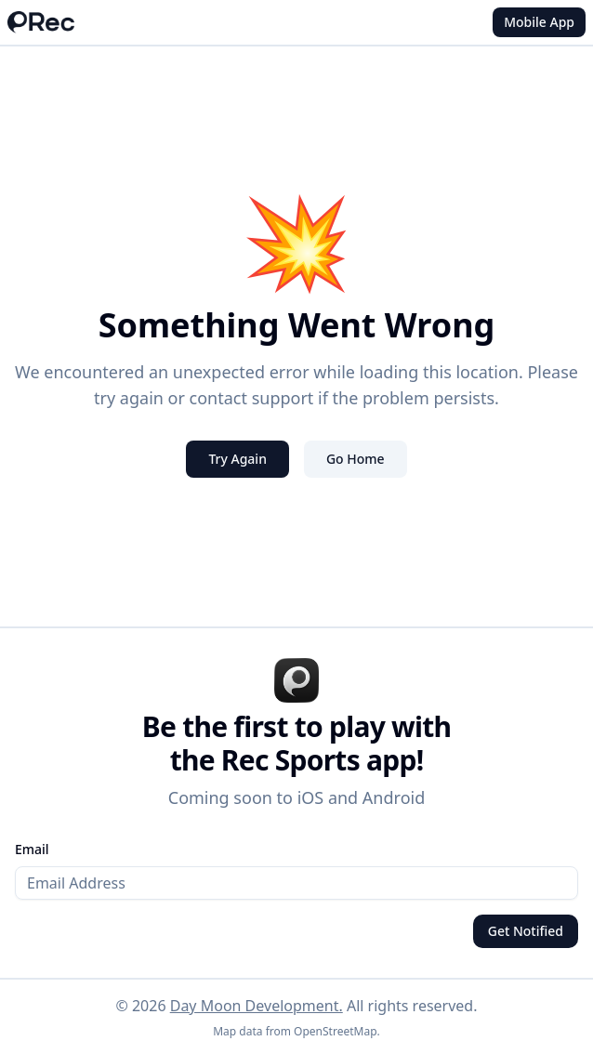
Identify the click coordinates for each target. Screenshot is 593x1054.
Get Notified (525, 931)
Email (32, 849)
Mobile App (539, 22)
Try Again (237, 459)
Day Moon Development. (256, 1005)
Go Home (355, 459)
